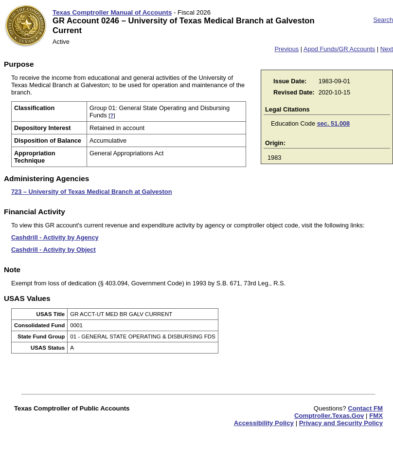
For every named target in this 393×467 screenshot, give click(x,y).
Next (386, 49)
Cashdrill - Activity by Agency (55, 237)
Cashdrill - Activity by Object (53, 249)
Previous (286, 49)
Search (383, 19)
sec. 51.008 (333, 123)
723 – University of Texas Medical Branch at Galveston (91, 191)
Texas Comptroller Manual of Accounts (112, 12)
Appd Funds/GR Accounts (339, 49)
